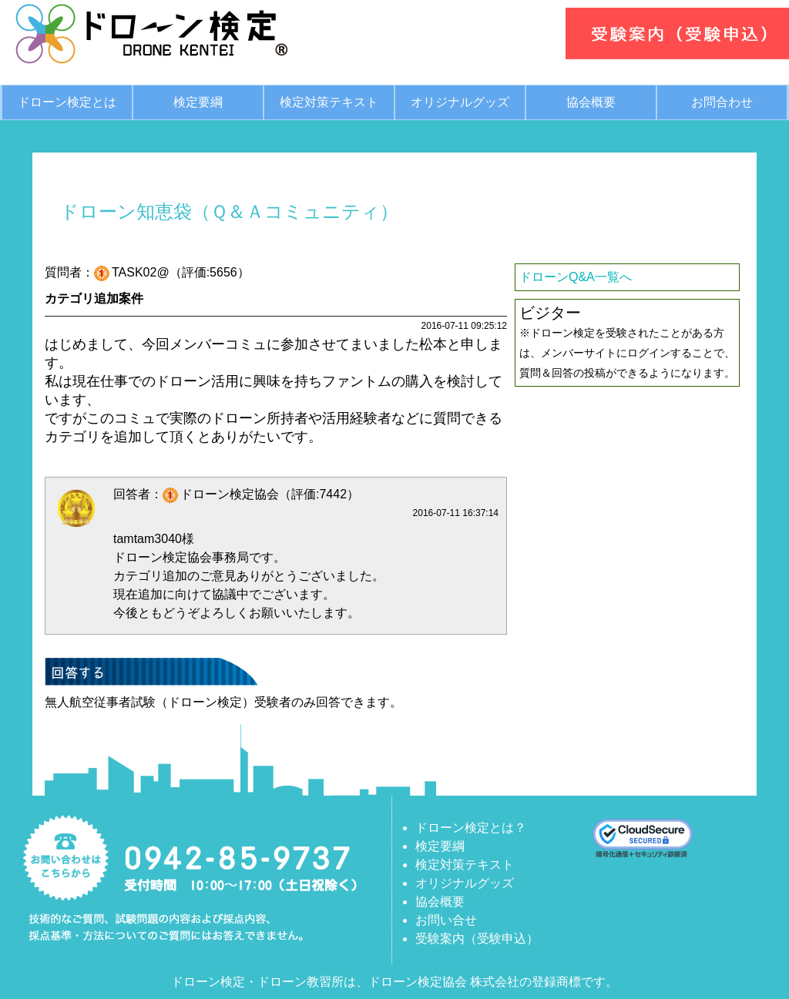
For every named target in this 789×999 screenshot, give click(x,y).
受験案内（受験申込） (477, 938)
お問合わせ (722, 102)
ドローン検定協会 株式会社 (443, 981)
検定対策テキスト (329, 102)
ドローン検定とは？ (470, 827)
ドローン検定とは (67, 102)
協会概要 (591, 102)
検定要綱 (198, 102)
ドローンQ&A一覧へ (575, 276)
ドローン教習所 (300, 981)
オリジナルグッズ (460, 102)
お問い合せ (446, 920)
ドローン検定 (208, 981)
